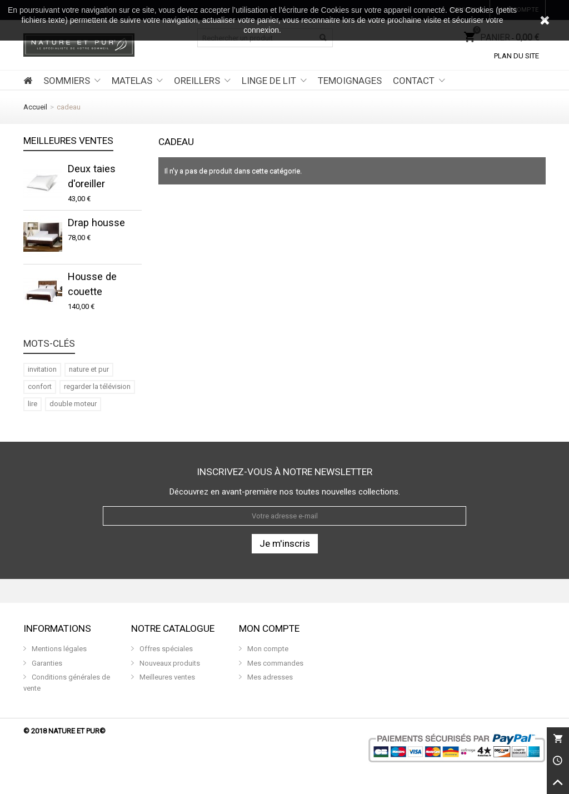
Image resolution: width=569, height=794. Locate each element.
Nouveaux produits (169, 663)
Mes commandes (274, 663)
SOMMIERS (66, 80)
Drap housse (96, 222)
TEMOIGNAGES (350, 80)
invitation (42, 369)
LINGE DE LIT (269, 80)
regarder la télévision (97, 386)
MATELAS (132, 80)
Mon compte (267, 649)
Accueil (35, 107)
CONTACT (414, 80)
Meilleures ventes (68, 141)
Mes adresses (269, 677)
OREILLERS (197, 80)
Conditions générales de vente (66, 682)
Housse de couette (92, 284)
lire (32, 404)
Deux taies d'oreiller (92, 176)
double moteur (73, 404)
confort (40, 386)
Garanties (46, 663)
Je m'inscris (284, 543)
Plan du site (516, 56)
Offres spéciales (165, 649)
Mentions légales (58, 649)
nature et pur (89, 369)
